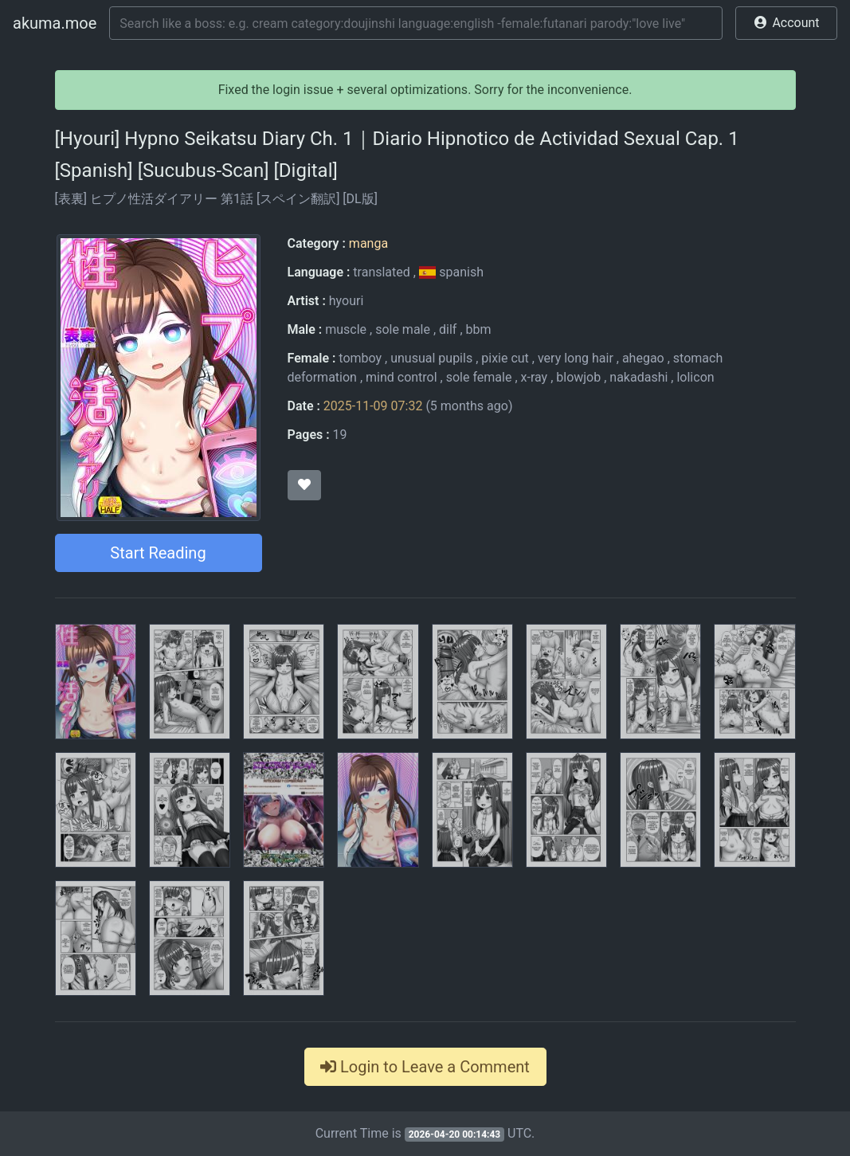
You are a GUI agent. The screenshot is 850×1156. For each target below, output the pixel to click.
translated (381, 272)
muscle (345, 329)
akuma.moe (54, 23)
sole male (402, 329)
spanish (451, 272)
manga (368, 243)
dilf (447, 329)
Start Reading (158, 552)
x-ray (534, 377)
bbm (479, 329)
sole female (479, 377)
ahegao (643, 358)
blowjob (578, 377)
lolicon (695, 377)
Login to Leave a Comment (425, 1066)
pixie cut (505, 358)
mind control (401, 377)
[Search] (416, 23)
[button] (786, 23)
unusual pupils (431, 358)
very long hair (575, 358)
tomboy (360, 358)
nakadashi (638, 377)
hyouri (346, 300)
